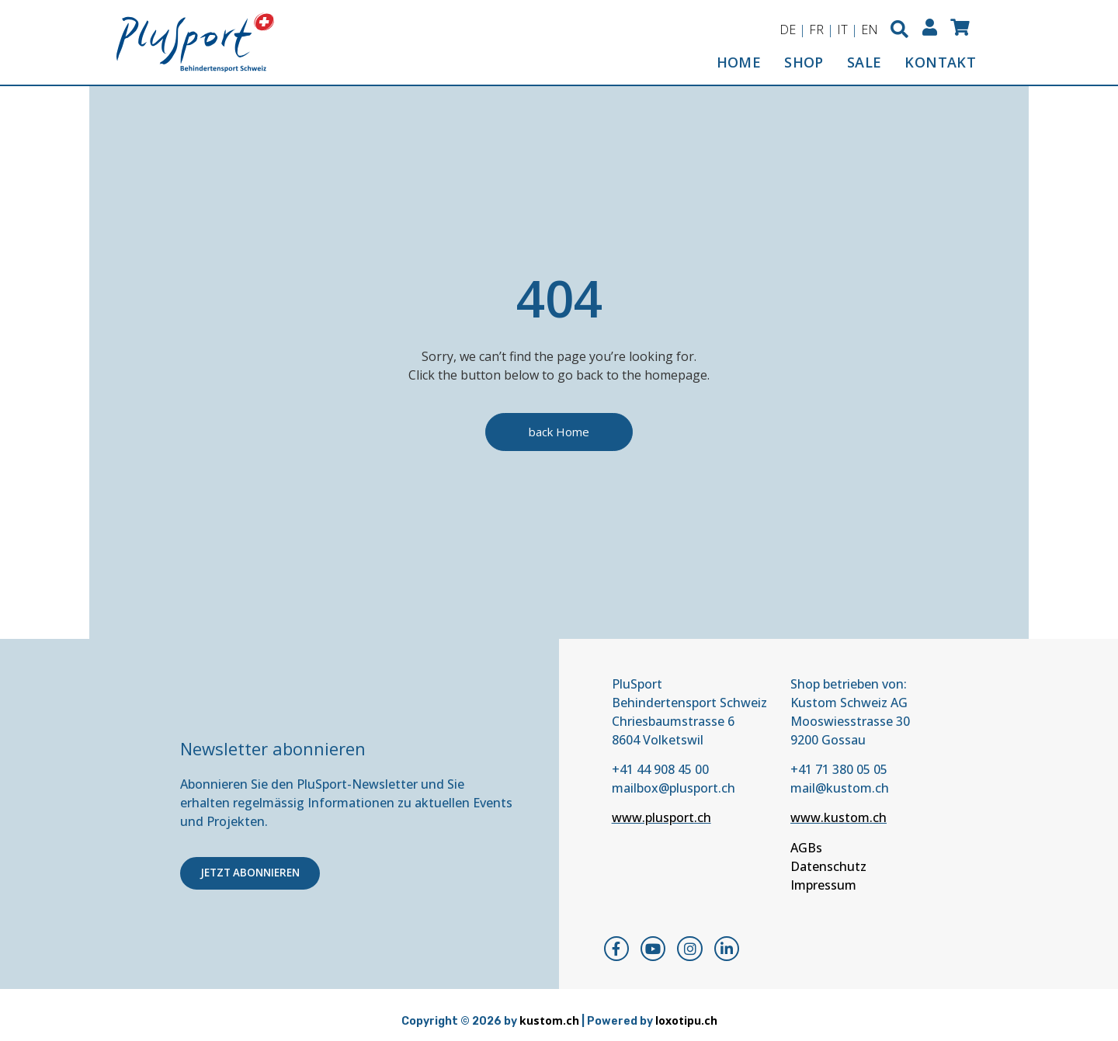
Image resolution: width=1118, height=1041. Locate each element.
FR (814, 29)
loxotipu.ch (686, 1021)
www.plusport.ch (661, 818)
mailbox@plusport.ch (673, 787)
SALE (864, 62)
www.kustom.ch (838, 818)
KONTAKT (940, 62)
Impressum (823, 885)
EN (867, 29)
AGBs (806, 847)
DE (785, 29)
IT (840, 29)
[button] (897, 29)
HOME (739, 62)
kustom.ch (549, 1021)
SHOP (804, 62)
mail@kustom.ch (839, 787)
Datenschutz (828, 866)
